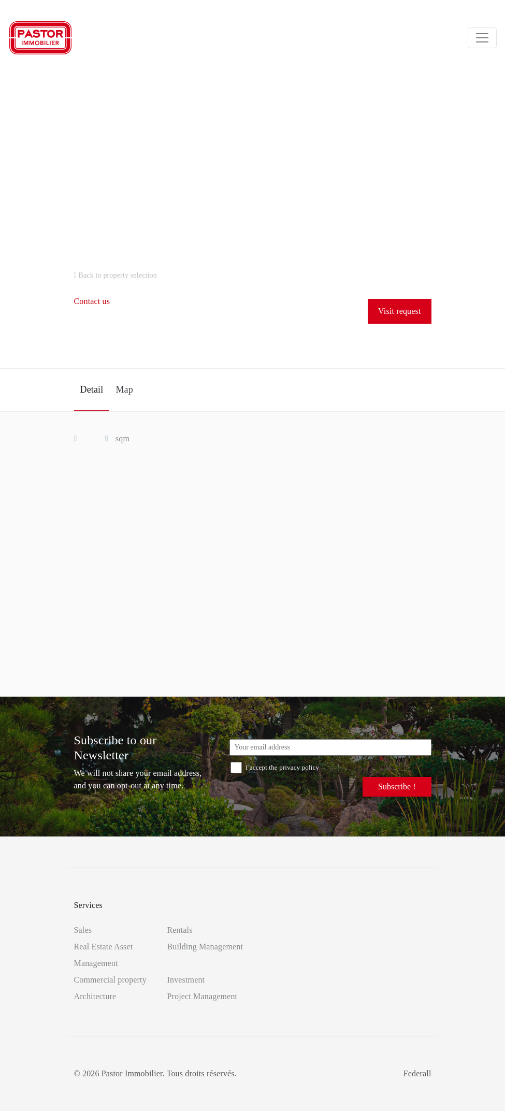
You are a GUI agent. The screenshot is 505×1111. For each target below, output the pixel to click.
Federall (417, 1073)
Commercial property (110, 979)
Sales (83, 930)
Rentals (180, 930)
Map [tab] (124, 389)
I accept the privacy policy (275, 767)
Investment (186, 979)
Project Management (202, 996)
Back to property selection (115, 275)
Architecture (95, 996)
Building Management (205, 946)
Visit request (399, 311)
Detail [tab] (92, 389)
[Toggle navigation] (482, 37)
